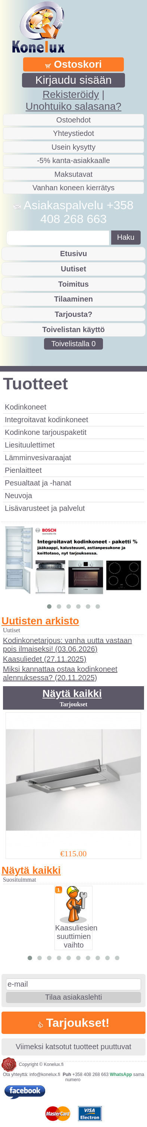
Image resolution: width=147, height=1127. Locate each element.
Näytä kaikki (72, 693)
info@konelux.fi (44, 1074)
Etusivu (73, 253)
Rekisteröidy (71, 94)
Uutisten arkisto (40, 621)
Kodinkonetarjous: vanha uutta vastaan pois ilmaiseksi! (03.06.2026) (67, 644)
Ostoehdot (73, 120)
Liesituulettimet (29, 445)
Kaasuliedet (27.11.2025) (45, 659)
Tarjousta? (74, 314)
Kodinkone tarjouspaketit (46, 432)
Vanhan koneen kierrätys (73, 188)
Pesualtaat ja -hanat (38, 483)
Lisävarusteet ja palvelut (45, 508)
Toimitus (73, 284)
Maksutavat (73, 174)
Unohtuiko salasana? (74, 106)
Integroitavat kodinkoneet (46, 420)
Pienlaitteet (23, 470)
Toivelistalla (73, 344)
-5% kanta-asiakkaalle (73, 160)
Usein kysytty (73, 147)
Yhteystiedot (73, 133)
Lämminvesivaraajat (38, 457)
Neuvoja (18, 495)
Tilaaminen (73, 299)
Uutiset (73, 269)
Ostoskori (73, 64)
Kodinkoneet (25, 407)
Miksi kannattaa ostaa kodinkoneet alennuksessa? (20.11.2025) (60, 673)
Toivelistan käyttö (73, 329)
